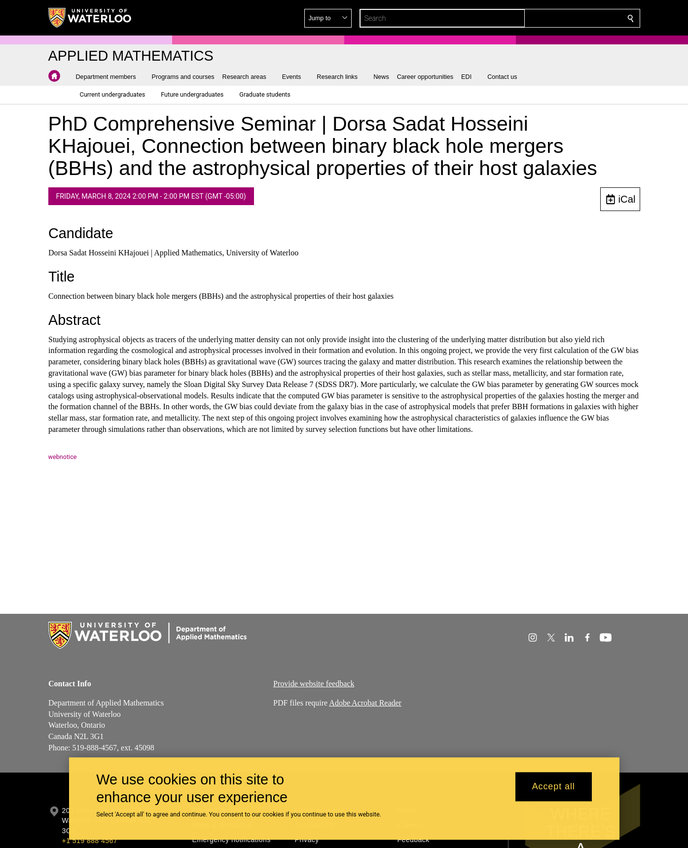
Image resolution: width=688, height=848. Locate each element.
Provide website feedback (313, 683)
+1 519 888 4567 (89, 841)
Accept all (553, 787)
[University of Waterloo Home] (90, 18)
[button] (559, 18)
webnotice (62, 456)
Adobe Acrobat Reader (365, 702)
